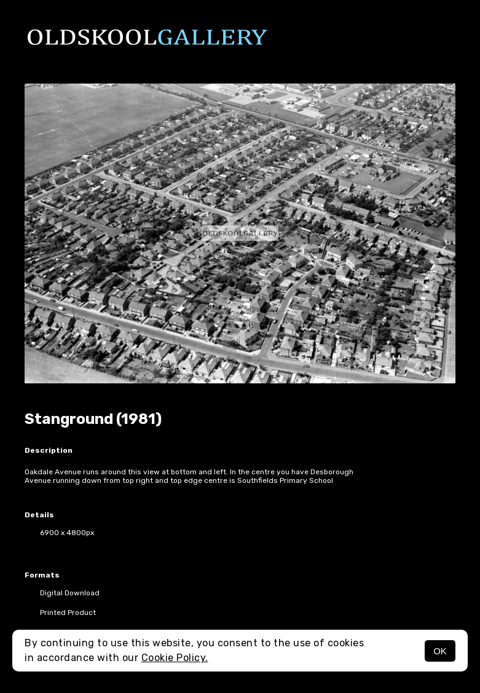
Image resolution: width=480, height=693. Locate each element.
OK (440, 651)
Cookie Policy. (174, 658)
